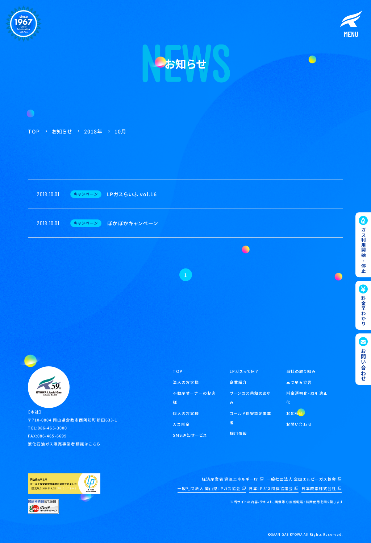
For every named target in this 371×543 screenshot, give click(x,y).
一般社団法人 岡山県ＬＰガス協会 (209, 488)
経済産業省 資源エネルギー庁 (230, 479)
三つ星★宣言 (299, 382)
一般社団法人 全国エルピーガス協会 (301, 479)
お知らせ (294, 413)
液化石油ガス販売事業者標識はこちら (64, 444)
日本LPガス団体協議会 (271, 488)
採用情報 (238, 433)
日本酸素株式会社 (318, 488)
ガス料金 (181, 424)
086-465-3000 (52, 428)
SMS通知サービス (190, 435)
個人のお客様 (186, 413)
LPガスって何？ (244, 371)
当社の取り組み (301, 371)
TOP (178, 371)
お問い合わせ (299, 424)
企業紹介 (238, 382)
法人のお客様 (186, 382)
